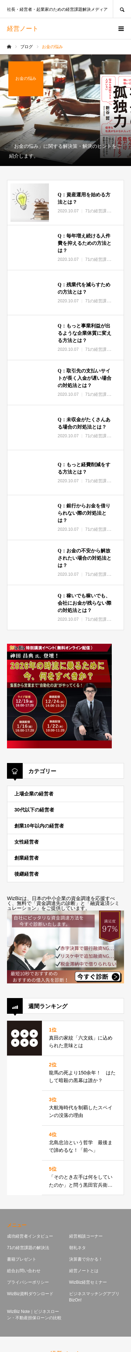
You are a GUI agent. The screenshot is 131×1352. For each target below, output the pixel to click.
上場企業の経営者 (33, 793)
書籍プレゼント (21, 1259)
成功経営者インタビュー (30, 1236)
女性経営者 (26, 842)
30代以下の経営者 (34, 810)
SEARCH (122, 9)
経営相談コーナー (86, 1236)
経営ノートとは (84, 1270)
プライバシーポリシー (28, 1282)
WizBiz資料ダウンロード (30, 1293)
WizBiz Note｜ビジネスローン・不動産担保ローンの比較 (34, 1314)
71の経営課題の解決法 (28, 1247)
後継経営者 (26, 874)
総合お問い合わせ (24, 1270)
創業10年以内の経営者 (39, 826)
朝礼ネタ (77, 1247)
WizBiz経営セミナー (88, 1282)
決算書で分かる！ (86, 1259)
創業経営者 (26, 858)
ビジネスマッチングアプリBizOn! (94, 1296)
